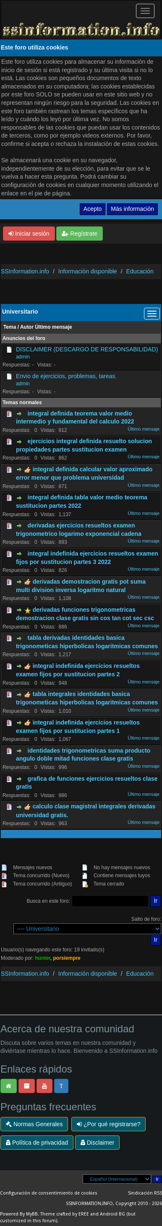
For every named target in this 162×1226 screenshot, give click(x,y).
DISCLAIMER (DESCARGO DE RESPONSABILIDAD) (87, 349)
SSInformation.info (25, 271)
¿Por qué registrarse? (108, 1124)
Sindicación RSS (145, 1193)
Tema (9, 327)
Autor (27, 327)
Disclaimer (97, 1142)
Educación (140, 271)
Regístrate (79, 233)
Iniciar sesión (29, 233)
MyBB (32, 1214)
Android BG (112, 1214)
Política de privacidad (37, 1142)
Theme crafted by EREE (64, 1214)
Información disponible (87, 271)
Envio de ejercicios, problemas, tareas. (66, 376)
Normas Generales (34, 1124)
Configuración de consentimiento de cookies (48, 1193)
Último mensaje (53, 327)
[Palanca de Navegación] (145, 11)
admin (23, 357)
